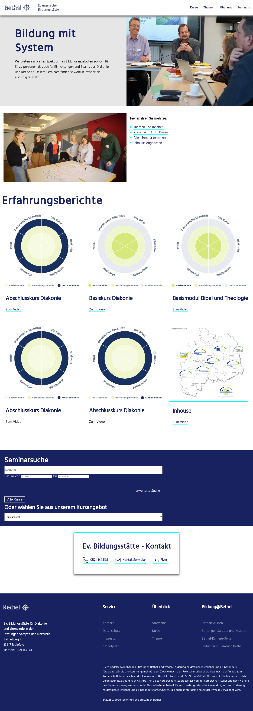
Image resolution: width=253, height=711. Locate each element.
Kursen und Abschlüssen (151, 132)
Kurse (194, 7)
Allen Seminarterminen (150, 138)
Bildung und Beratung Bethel (222, 646)
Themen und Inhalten (149, 127)
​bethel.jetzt (111, 646)
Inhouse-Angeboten (148, 143)
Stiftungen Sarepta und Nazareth (225, 631)
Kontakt (108, 623)
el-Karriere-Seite (219, 639)
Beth (205, 639)
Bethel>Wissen (212, 623)
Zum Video (13, 309)
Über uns (226, 7)
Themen (208, 7)
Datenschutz (112, 631)
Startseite (159, 623)
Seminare (244, 7)
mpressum (110, 639)
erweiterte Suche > (149, 491)
